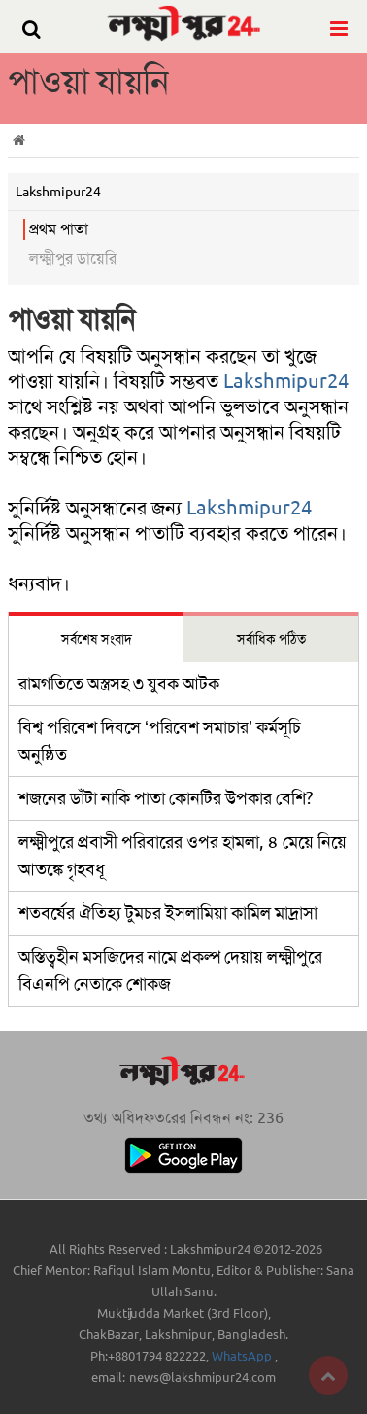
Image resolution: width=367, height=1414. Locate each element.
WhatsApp (243, 1356)
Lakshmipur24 (286, 381)
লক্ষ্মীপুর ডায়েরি (73, 258)
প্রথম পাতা (58, 229)
